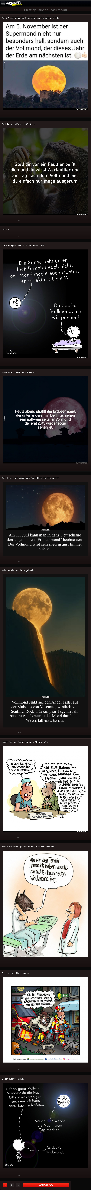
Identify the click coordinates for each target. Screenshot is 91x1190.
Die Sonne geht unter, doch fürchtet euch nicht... (24, 245)
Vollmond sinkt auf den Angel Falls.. (18, 570)
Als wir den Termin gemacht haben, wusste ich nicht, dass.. (29, 846)
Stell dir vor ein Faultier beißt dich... (18, 124)
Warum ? (6, 229)
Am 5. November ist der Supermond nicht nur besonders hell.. (30, 18)
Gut (5, 115)
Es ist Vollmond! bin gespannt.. (16, 973)
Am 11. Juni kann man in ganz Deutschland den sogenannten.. (31, 478)
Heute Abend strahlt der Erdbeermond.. (20, 372)
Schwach (12, 115)
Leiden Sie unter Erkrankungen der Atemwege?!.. (25, 742)
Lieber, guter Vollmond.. (13, 1079)
